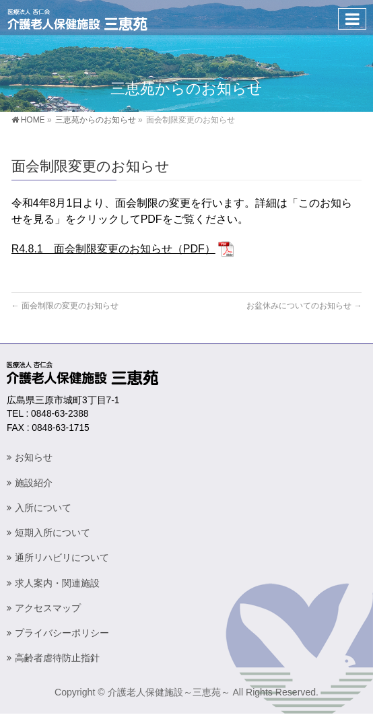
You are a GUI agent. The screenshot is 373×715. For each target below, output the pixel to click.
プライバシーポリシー (62, 632)
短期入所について (52, 532)
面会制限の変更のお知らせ (64, 305)
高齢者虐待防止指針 (57, 657)
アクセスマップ (48, 608)
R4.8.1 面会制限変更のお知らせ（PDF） (113, 248)
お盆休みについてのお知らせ (304, 305)
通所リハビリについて (62, 557)
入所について (43, 507)
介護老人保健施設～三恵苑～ (169, 692)
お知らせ (34, 457)
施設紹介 (34, 482)
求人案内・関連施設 (57, 583)
